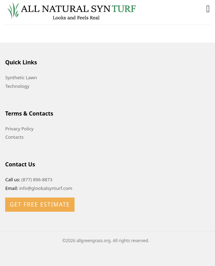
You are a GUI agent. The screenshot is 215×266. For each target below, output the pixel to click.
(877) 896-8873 (36, 179)
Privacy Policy (19, 129)
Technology (17, 86)
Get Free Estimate (40, 204)
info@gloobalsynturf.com (45, 188)
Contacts (14, 137)
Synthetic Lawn (21, 77)
